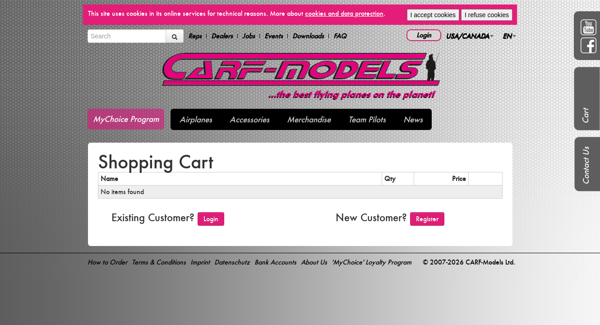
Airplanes (196, 119)
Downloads (308, 36)
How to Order (107, 262)
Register (427, 218)
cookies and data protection (344, 13)
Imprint (200, 262)
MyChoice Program (126, 119)
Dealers (222, 36)
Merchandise (309, 119)
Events (273, 36)
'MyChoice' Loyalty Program (371, 262)
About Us (314, 262)
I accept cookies (433, 15)
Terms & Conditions (159, 262)
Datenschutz (232, 262)
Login (423, 35)
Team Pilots (367, 119)
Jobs (248, 36)
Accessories (249, 119)
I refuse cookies (487, 15)
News (413, 119)
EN (509, 36)
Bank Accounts (275, 262)
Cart (585, 116)
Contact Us (586, 166)
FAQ (339, 36)
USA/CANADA (470, 36)
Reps (195, 36)
